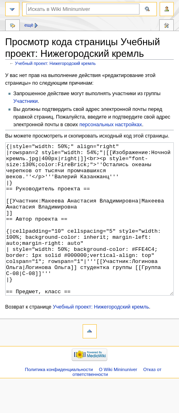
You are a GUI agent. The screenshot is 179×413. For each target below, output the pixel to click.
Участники (25, 101)
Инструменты (166, 26)
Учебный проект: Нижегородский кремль (55, 63)
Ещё (28, 25)
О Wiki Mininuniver (118, 399)
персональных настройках (110, 124)
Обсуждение (12, 26)
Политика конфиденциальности (59, 399)
